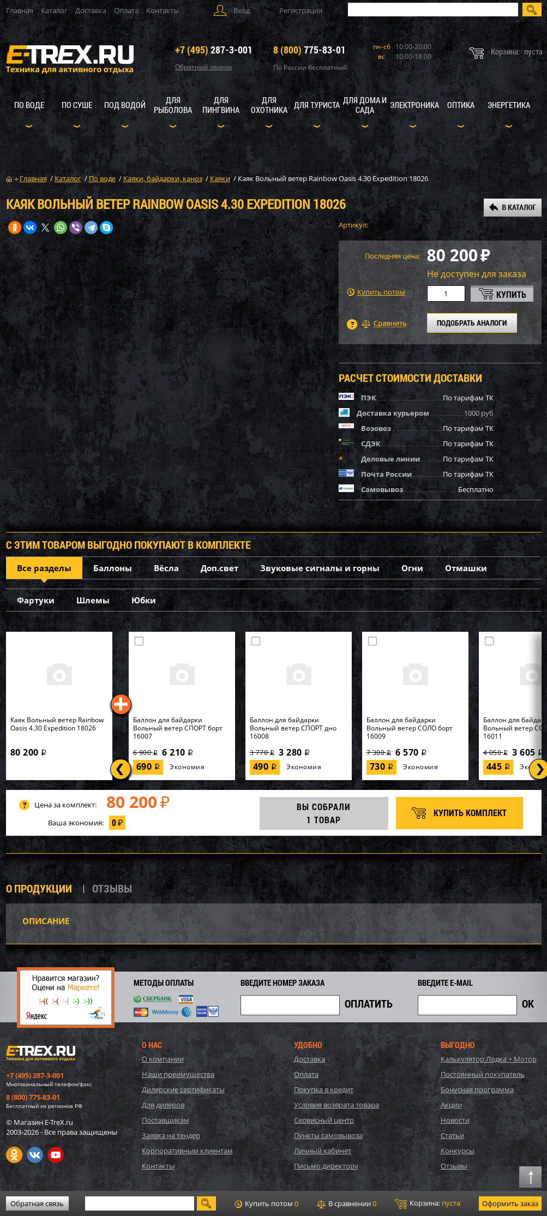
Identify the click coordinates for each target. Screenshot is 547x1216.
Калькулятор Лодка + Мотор (489, 1059)
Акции (451, 1105)
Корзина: (427, 1203)
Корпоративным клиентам (187, 1150)
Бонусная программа (477, 1089)
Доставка (90, 10)
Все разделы (44, 567)
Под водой (125, 104)
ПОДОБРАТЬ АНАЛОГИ (472, 323)
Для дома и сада (365, 104)
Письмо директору (326, 1166)
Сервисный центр (324, 1120)
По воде (29, 104)
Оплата (126, 10)
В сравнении (346, 1203)
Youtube (55, 1155)
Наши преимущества (178, 1074)
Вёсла (166, 567)
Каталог (54, 10)
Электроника (414, 104)
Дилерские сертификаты (183, 1089)
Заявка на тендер (171, 1135)
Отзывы (454, 1166)
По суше (77, 104)
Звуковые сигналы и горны (320, 567)
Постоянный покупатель (483, 1074)
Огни (412, 567)
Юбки (143, 600)
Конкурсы (457, 1150)
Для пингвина (220, 104)
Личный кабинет (322, 1150)
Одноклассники (14, 1155)
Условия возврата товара (336, 1105)
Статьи (452, 1135)
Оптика (460, 104)
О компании (163, 1059)
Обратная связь (37, 1203)
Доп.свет (219, 567)
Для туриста (317, 104)
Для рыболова (173, 104)
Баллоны (112, 567)
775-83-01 (309, 49)
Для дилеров (163, 1105)
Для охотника (269, 104)
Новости (455, 1120)
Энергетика (509, 104)
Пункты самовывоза (328, 1135)
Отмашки (466, 567)
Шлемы (93, 600)
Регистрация (300, 10)
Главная (19, 10)
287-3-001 (214, 49)
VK (35, 1155)
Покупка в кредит (323, 1089)
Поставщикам (165, 1120)
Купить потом (376, 292)
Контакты (162, 10)
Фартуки (36, 600)
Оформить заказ (510, 1203)
